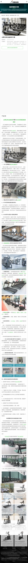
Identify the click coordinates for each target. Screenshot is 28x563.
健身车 (22, 479)
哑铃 (25, 440)
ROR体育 (19, 367)
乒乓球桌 (13, 488)
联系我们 (5, 548)
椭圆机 (18, 479)
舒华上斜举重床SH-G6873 (10, 470)
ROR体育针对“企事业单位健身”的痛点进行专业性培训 (12, 525)
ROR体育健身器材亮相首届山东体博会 (18, 472)
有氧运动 (5, 479)
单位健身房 (13, 297)
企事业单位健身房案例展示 (12, 49)
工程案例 (5, 551)
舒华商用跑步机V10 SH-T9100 (7, 541)
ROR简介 (5, 545)
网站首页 (7, 16)
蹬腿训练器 (21, 440)
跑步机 (14, 479)
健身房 (11, 339)
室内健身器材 (6, 410)
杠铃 (3, 442)
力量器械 (23, 551)
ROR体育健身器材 (15, 387)
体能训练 (14, 548)
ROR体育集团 (19, 287)
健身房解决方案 (13, 16)
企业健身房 (10, 499)
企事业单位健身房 (8, 287)
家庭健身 (14, 545)
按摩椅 (21, 488)
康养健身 (14, 551)
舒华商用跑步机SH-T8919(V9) (21, 541)
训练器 (23, 438)
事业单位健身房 (13, 331)
